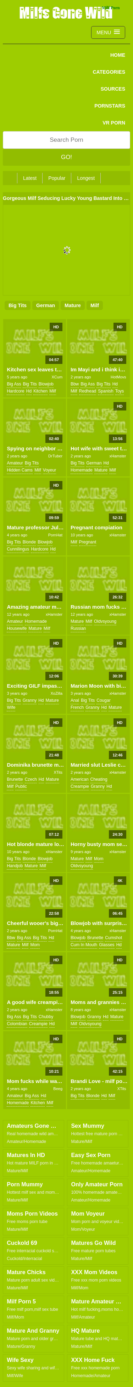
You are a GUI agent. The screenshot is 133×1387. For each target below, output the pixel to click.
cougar (103, 700)
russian (78, 628)
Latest (30, 178)
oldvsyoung (105, 621)
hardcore (15, 391)
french (77, 707)
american (80, 779)
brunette (15, 779)
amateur (15, 463)
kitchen (40, 391)
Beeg (57, 1089)
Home (117, 55)
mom (99, 858)
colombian (17, 1023)
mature (73, 305)
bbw (75, 384)
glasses (106, 944)
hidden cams (20, 470)
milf (94, 305)
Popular (56, 178)
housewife (17, 628)
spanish (105, 391)
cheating (98, 779)
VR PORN (113, 123)
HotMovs (118, 377)
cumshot (113, 937)
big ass (14, 384)
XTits (58, 772)
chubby (46, 1016)
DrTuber (55, 456)
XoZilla (56, 693)
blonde (29, 542)
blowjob (46, 384)
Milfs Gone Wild (66, 12)
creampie (80, 786)
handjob (15, 865)
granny (30, 700)
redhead (87, 391)
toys (119, 391)
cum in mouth (84, 944)
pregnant (87, 542)
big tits (18, 305)
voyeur (49, 470)
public (21, 786)
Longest (86, 178)
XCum (56, 377)
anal (75, 700)
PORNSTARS (109, 106)
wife (11, 707)
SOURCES (113, 89)
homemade (82, 470)
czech (31, 779)
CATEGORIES (109, 72)
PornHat (55, 535)
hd (29, 391)
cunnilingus (18, 549)
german (45, 305)
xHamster (117, 456)
